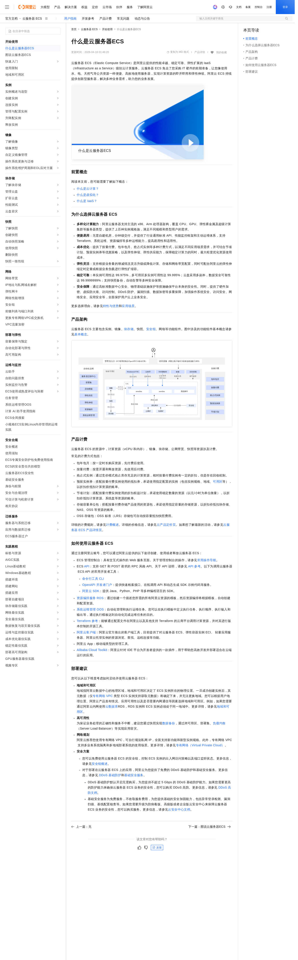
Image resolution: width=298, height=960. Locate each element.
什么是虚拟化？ (88, 195)
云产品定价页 (166, 524)
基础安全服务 (133, 775)
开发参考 (88, 18)
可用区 (217, 481)
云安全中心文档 (179, 809)
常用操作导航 (206, 560)
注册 (269, 7)
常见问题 (123, 18)
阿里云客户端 (86, 632)
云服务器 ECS (32, 18)
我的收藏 (221, 52)
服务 (130, 7)
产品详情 (199, 52)
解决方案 (71, 7)
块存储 (128, 329)
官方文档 (11, 18)
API (87, 566)
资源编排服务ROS (90, 598)
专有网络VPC (103, 696)
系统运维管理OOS (90, 609)
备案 (248, 7)
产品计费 (105, 18)
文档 (238, 7)
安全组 (151, 329)
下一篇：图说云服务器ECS (209, 826)
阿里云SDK (90, 591)
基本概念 (80, 334)
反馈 (157, 847)
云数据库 (111, 706)
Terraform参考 (87, 621)
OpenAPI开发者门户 (97, 585)
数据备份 (168, 723)
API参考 (194, 566)
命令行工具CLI (93, 578)
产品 (57, 7)
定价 (95, 7)
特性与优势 (111, 306)
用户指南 (70, 18)
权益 (84, 7)
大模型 (45, 7)
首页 (74, 29)
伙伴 (119, 7)
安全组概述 (100, 763)
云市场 (107, 7)
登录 (285, 7)
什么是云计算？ (88, 188)
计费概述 (112, 524)
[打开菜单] (7, 7)
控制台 (259, 7)
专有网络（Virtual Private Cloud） (200, 745)
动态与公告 (142, 18)
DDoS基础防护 (110, 775)
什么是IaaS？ (87, 201)
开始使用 (107, 29)
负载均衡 (219, 723)
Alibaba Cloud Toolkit (92, 650)
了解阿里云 (145, 7)
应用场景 (128, 306)
